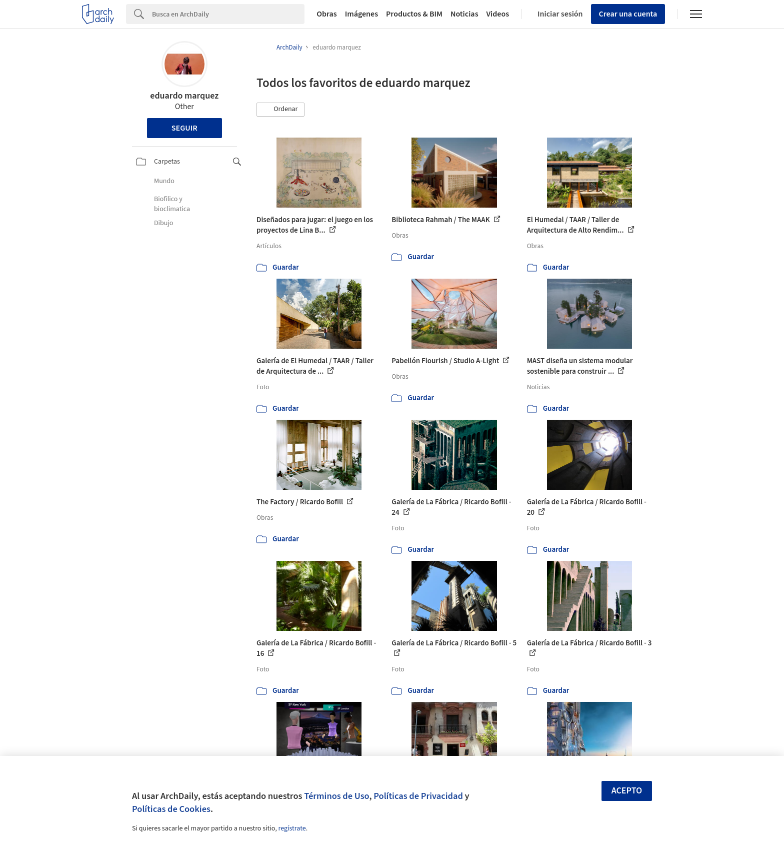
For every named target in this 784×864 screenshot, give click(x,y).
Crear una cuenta (628, 14)
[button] (280, 110)
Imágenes (361, 14)
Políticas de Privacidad (418, 795)
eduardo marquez (184, 96)
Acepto (627, 790)
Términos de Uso (336, 795)
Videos (498, 14)
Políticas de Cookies (171, 808)
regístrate (292, 828)
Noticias (464, 14)
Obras (326, 14)
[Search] (228, 14)
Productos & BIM (414, 14)
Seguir (185, 128)
